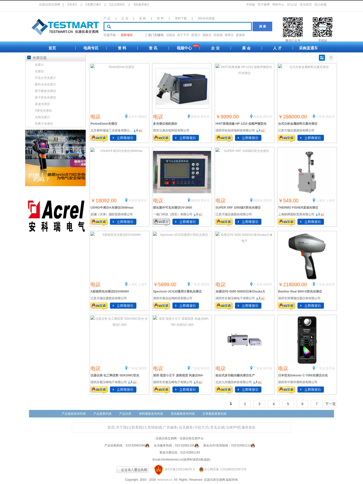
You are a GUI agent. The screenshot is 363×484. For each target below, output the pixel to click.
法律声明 (233, 427)
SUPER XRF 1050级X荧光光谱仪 (238, 207)
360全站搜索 (206, 18)
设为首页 (306, 4)
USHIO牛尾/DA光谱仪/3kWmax (112, 207)
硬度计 (195, 35)
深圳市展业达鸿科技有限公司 (172, 298)
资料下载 (181, 18)
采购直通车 (308, 48)
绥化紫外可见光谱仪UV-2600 (172, 207)
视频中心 (184, 48)
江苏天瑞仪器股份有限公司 (296, 130)
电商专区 (91, 48)
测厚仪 (229, 35)
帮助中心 (278, 4)
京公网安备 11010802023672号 (221, 469)
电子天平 (183, 35)
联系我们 (139, 427)
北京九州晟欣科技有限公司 (234, 382)
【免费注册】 (93, 4)
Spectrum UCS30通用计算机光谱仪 (177, 291)
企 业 (124, 18)
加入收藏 (320, 4)
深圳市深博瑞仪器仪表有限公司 (299, 298)
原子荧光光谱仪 (45, 97)
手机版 (250, 4)
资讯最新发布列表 (183, 413)
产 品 (107, 18)
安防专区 (127, 35)
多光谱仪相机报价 (165, 123)
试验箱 (170, 35)
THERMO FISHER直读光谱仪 (298, 207)
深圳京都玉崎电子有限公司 (108, 382)
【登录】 (72, 4)
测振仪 (206, 35)
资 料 (160, 18)
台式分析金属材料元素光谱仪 (297, 123)
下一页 (330, 404)
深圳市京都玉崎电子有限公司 (235, 298)
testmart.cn (165, 479)
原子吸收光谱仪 (45, 91)
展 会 (246, 48)
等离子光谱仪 (44, 123)
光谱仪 (39, 71)
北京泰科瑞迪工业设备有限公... (111, 130)
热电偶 (218, 35)
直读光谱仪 (42, 104)
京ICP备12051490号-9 (180, 469)
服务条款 (248, 427)
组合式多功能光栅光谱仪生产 (235, 375)
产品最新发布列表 (74, 413)
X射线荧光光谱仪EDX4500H (109, 291)
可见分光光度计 (45, 78)
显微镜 (240, 35)
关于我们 (123, 427)
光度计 (39, 65)
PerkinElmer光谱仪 (103, 123)
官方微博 (264, 4)
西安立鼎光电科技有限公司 (171, 130)
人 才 (277, 48)
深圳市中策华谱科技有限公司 (297, 382)
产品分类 (125, 413)
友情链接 (154, 427)
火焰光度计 (42, 117)
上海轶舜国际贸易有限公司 (296, 214)
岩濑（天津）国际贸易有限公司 (111, 214)
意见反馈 (217, 427)
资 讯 (153, 48)
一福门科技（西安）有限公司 (172, 214)
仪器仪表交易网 (49, 4)
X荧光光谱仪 (43, 110)
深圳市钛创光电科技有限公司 (235, 130)
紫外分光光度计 (45, 84)
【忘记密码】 (117, 4)
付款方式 (201, 427)
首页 (52, 48)
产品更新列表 (103, 413)
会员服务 (186, 427)
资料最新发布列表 (151, 413)
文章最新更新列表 (214, 413)
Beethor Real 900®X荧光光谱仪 (300, 291)
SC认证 (292, 4)
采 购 (142, 18)
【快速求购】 (141, 4)
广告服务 (170, 427)
